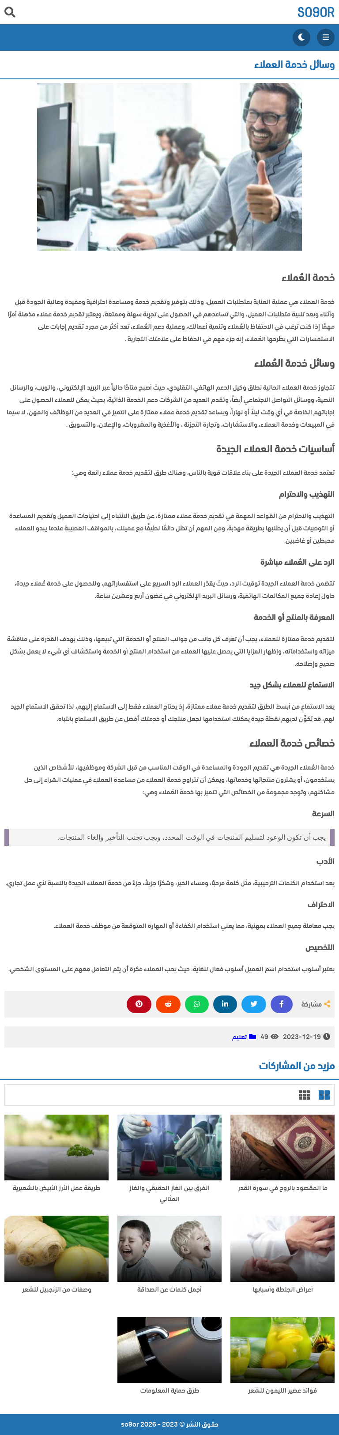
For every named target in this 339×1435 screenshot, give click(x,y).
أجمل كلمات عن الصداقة (169, 1289)
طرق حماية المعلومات (169, 1390)
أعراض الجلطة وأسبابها (282, 1289)
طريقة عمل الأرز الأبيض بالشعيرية (56, 1188)
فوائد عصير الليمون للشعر (282, 1390)
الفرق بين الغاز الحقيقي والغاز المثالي (169, 1194)
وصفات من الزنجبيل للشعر (56, 1289)
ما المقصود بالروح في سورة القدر (283, 1188)
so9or (316, 12)
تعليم (239, 1037)
